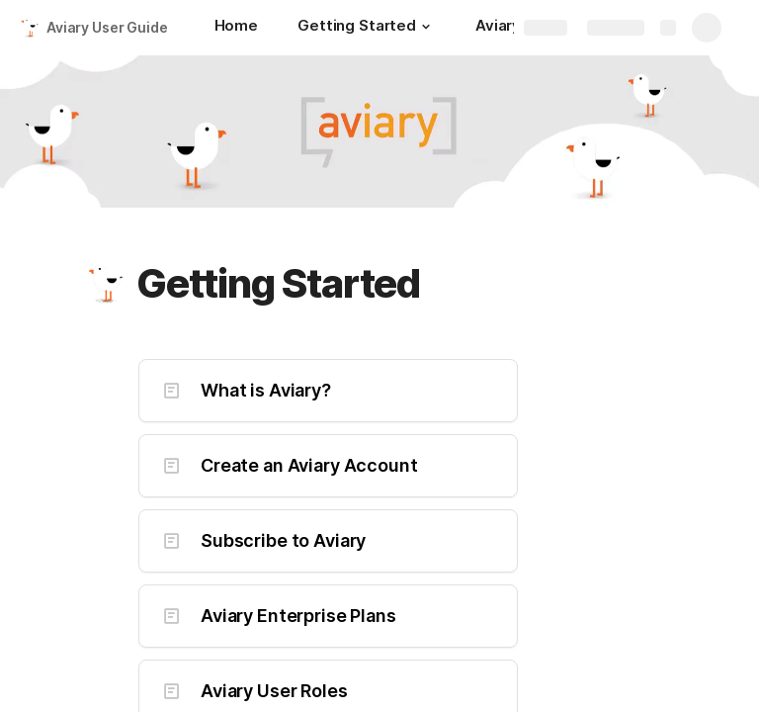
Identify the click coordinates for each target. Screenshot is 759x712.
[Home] (236, 27)
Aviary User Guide (107, 27)
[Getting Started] (367, 27)
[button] (426, 27)
